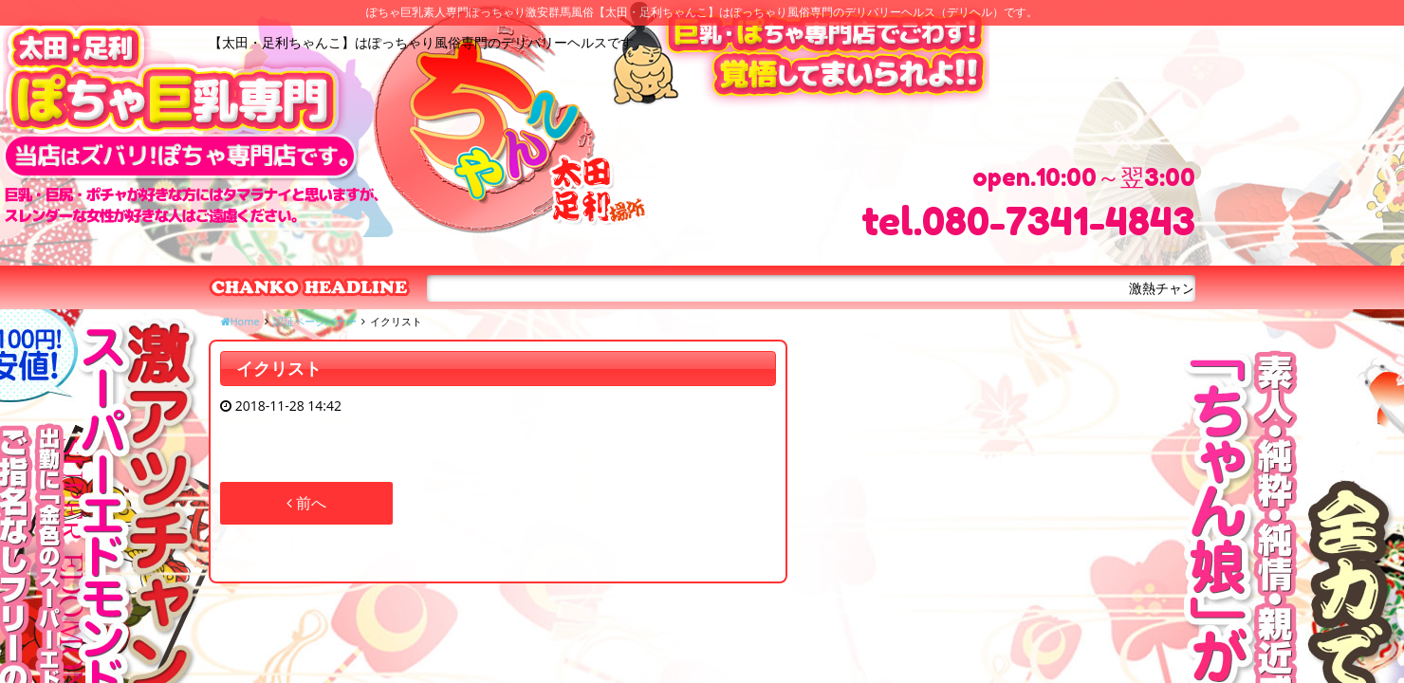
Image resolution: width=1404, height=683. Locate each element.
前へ (306, 502)
